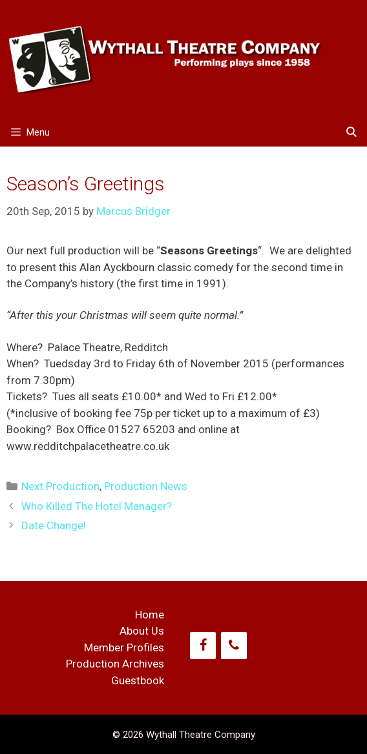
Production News (145, 486)
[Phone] (234, 645)
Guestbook (137, 680)
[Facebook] (203, 645)
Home (149, 614)
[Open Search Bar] (351, 133)
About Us (142, 630)
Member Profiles (124, 647)
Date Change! (53, 525)
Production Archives (115, 663)
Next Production (60, 486)
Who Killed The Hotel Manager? (96, 506)
